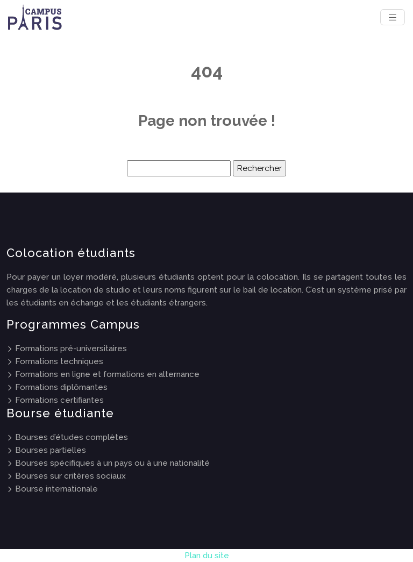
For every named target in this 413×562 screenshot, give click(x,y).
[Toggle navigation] (392, 17)
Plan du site (206, 555)
